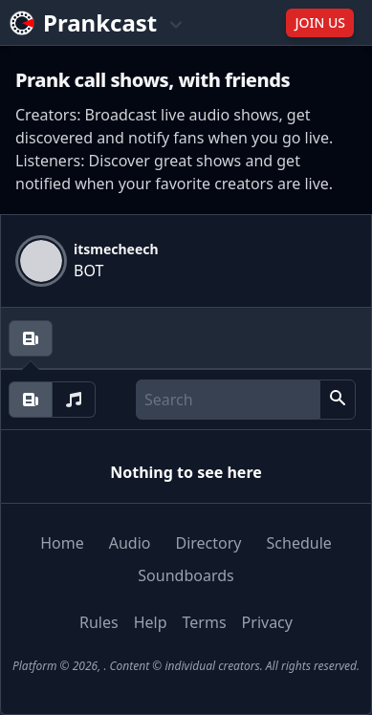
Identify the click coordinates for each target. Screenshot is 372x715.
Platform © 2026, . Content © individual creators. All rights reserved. (186, 666)
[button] (337, 399)
